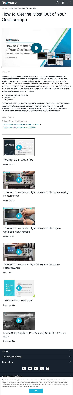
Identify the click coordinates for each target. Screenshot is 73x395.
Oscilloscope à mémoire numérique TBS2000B (19, 127)
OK (36, 391)
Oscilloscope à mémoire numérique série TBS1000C (21, 124)
